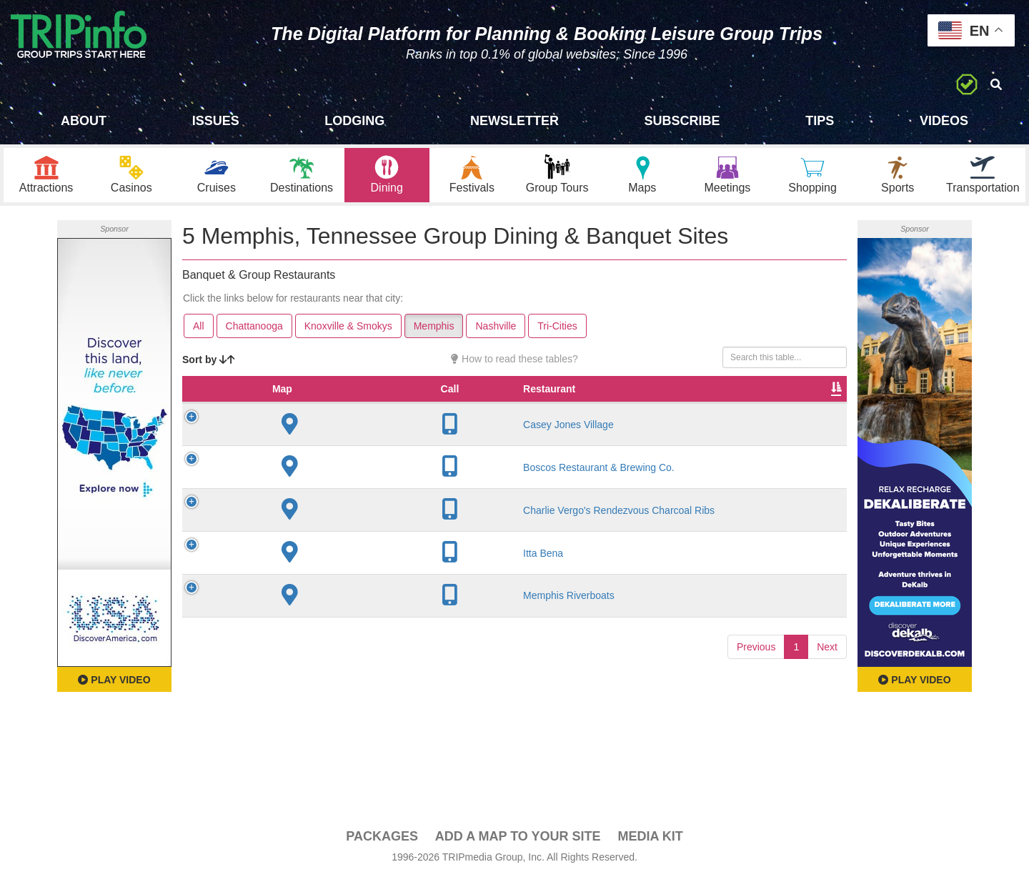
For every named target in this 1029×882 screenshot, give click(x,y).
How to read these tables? (514, 362)
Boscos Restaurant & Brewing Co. (295, 491)
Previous (756, 689)
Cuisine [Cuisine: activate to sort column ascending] (560, 406)
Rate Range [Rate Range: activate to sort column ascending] (495, 399)
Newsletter (514, 121)
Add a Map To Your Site (518, 840)
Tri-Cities (557, 329)
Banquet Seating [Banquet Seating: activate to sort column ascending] (637, 399)
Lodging (354, 121)
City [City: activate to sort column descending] (368, 406)
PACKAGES (382, 840)
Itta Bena (286, 595)
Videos (944, 121)
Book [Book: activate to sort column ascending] (754, 406)
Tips (819, 121)
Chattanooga (254, 329)
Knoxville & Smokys (348, 329)
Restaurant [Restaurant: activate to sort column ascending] (292, 406)
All (198, 329)
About (83, 121)
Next (827, 689)
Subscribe (682, 121)
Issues (215, 121)
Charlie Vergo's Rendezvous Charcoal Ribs (300, 546)
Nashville (495, 329)
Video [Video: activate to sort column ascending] (701, 406)
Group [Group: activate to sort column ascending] (810, 406)
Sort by (208, 363)
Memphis (434, 329)
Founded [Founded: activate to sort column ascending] (432, 406)
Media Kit (649, 840)
